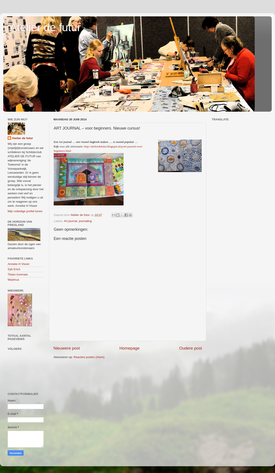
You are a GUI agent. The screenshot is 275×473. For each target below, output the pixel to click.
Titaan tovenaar (18, 274)
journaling (85, 221)
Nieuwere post (66, 348)
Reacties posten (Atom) (89, 357)
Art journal (70, 221)
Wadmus (13, 279)
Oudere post (190, 348)
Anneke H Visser (18, 264)
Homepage (129, 348)
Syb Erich (14, 269)
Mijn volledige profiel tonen (25, 211)
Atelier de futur (45, 27)
